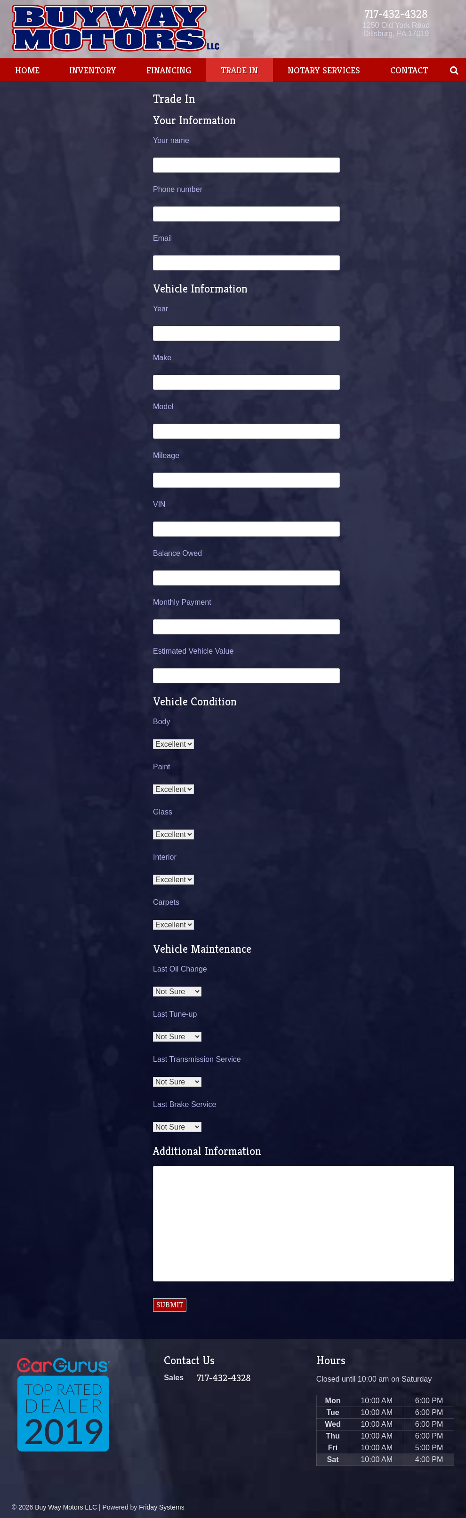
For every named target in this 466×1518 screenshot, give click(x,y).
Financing (168, 70)
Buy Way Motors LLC (66, 1507)
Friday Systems (161, 1507)
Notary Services (324, 70)
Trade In (239, 70)
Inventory (92, 70)
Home (27, 70)
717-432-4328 (396, 14)
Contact (409, 70)
